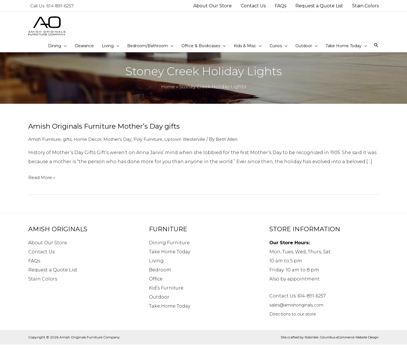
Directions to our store (296, 319)
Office (156, 284)
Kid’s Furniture (166, 293)
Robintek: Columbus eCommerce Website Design (338, 342)
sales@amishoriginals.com (301, 310)
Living (156, 266)
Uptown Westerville (205, 144)
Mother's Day (129, 144)
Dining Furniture (169, 247)
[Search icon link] (376, 50)
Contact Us (41, 257)
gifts (74, 144)
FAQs (34, 266)
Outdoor (159, 302)
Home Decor (97, 144)
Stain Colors (42, 284)
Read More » (42, 182)
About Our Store (47, 247)
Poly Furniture (163, 144)
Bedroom (160, 275)
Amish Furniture (47, 144)
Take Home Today (169, 257)
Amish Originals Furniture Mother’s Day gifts (110, 131)
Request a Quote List (52, 275)
